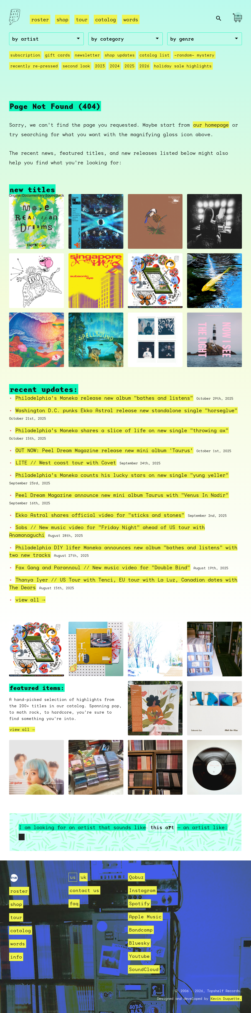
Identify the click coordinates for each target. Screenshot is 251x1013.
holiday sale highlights (183, 66)
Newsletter (87, 55)
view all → (30, 599)
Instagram (142, 890)
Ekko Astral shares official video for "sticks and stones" (99, 515)
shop (62, 19)
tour (82, 19)
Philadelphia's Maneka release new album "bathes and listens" (104, 397)
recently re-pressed (34, 66)
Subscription (25, 55)
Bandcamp (141, 930)
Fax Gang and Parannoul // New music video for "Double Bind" (102, 567)
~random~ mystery (194, 55)
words (130, 19)
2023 (100, 66)
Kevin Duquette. (226, 998)
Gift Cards (57, 55)
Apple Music (145, 917)
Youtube (139, 956)
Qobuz (136, 877)
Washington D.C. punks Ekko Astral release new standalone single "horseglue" (126, 410)
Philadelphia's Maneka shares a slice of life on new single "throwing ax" (121, 430)
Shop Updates (120, 55)
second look (76, 66)
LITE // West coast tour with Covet (65, 462)
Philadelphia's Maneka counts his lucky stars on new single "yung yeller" (121, 475)
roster (40, 19)
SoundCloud (144, 969)
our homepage (211, 124)
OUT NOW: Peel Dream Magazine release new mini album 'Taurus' (104, 450)
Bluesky (139, 943)
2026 (144, 66)
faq (74, 903)
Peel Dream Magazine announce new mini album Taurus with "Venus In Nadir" (121, 495)
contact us (84, 890)
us (73, 877)
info (16, 957)
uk (83, 877)
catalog (105, 19)
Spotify (139, 903)
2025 (129, 66)
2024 (115, 66)
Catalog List (154, 55)
